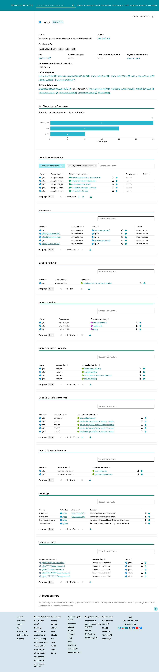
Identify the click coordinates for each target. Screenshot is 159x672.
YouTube (107, 635)
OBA (53, 639)
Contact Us (22, 631)
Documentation (41, 642)
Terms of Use (39, 646)
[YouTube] (137, 628)
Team (19, 624)
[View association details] (116, 177)
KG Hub (88, 630)
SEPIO (53, 649)
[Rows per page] (51, 196)
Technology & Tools (120, 5)
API (36, 624)
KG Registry (90, 634)
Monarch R (39, 631)
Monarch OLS (90, 621)
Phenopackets (74, 652)
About (80, 5)
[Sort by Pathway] (90, 279)
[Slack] (123, 628)
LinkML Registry (91, 637)
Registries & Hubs (137, 5)
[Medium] (126, 628)
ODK (70, 642)
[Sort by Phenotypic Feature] (87, 174)
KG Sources (39, 657)
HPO (53, 631)
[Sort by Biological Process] (109, 467)
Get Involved (107, 621)
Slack (105, 624)
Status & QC (39, 635)
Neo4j (37, 628)
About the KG (40, 653)
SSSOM (71, 634)
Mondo (54, 621)
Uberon (54, 624)
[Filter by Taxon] (82, 165)
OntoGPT (72, 645)
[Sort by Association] (62, 174)
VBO (53, 642)
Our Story (21, 621)
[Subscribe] (119, 628)
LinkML (71, 631)
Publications (22, 635)
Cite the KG (39, 649)
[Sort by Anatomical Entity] (108, 319)
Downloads (39, 621)
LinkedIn (106, 631)
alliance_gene (133, 58)
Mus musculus (104, 38)
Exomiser (72, 624)
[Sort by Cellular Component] (96, 414)
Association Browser (39, 665)
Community (151, 5)
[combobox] (56, 5)
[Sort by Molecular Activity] (99, 365)
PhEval (71, 627)
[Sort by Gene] (45, 174)
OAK (70, 638)
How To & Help (40, 639)
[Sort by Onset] (149, 174)
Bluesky (106, 639)
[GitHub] (130, 628)
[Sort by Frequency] (136, 174)
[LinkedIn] (133, 628)
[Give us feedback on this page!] (156, 609)
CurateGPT (73, 649)
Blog (105, 628)
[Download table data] (90, 196)
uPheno (54, 628)
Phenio (54, 635)
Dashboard (39, 660)
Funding (20, 639)
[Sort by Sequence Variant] (56, 559)
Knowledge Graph (92, 5)
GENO (53, 646)
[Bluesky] (140, 628)
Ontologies (106, 5)
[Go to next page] (78, 196)
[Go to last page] (82, 196)
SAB (18, 628)
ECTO (53, 653)
